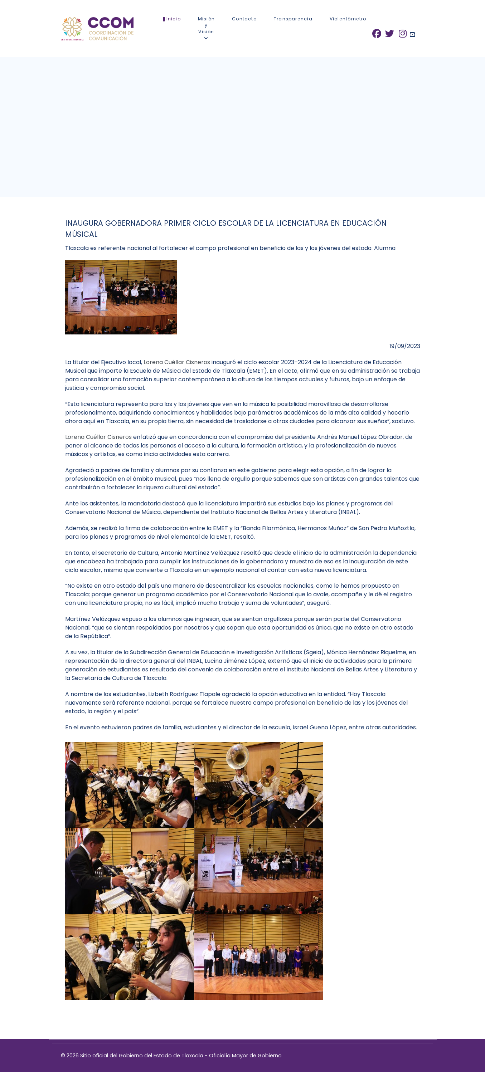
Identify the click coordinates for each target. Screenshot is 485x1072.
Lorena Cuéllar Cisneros (178, 362)
